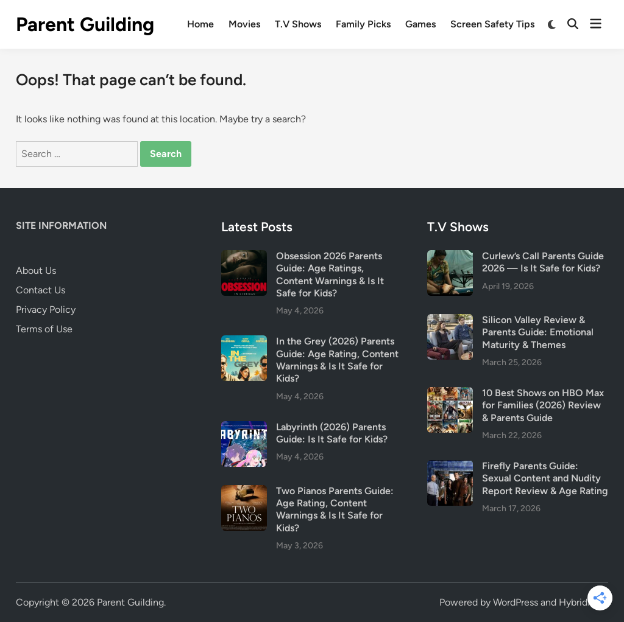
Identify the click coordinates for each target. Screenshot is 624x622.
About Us (36, 270)
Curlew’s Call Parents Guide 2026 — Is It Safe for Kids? (543, 262)
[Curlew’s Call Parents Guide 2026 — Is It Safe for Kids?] (450, 257)
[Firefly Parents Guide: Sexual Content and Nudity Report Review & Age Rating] (450, 467)
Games (420, 24)
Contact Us (40, 290)
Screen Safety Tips (492, 24)
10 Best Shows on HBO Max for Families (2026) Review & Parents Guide (543, 405)
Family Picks (363, 24)
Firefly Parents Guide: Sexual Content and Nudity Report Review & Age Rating (545, 478)
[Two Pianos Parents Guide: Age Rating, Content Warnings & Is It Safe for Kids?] (244, 492)
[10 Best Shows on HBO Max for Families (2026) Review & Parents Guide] (450, 394)
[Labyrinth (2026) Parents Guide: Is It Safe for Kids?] (244, 428)
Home (200, 24)
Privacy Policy (46, 309)
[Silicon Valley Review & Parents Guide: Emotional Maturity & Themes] (450, 321)
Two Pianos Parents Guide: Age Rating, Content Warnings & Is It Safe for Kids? (335, 509)
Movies (244, 24)
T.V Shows (298, 24)
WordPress (515, 602)
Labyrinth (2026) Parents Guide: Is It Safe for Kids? (332, 433)
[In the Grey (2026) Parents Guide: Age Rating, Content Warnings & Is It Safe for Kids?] (244, 342)
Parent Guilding (85, 24)
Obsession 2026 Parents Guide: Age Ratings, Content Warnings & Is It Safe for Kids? (330, 274)
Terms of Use (44, 329)
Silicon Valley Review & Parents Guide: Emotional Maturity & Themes (538, 332)
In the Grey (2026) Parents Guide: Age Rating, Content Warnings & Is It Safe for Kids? (337, 359)
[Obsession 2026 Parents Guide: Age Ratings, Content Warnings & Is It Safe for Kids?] (244, 257)
